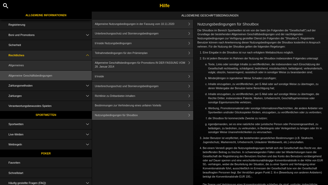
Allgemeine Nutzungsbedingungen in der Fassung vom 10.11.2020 (144, 24)
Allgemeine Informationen (45, 15)
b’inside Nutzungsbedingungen (144, 43)
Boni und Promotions (50, 35)
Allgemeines (16, 65)
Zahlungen (50, 96)
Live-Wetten (50, 135)
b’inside (144, 76)
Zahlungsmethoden (50, 86)
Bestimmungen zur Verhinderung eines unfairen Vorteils (144, 105)
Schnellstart (15, 172)
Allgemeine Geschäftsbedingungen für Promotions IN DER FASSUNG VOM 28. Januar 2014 (144, 65)
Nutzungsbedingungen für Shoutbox (144, 115)
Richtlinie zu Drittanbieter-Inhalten (144, 96)
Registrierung (16, 24)
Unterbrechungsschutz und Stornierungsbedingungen (144, 34)
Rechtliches (50, 55)
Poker (46, 153)
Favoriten (14, 162)
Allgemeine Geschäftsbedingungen (30, 75)
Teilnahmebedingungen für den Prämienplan (144, 53)
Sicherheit (14, 45)
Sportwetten (46, 114)
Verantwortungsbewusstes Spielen (30, 105)
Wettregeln (50, 145)
